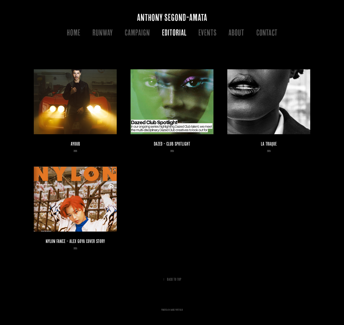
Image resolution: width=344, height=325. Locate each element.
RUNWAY (102, 32)
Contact (266, 32)
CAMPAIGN (137, 32)
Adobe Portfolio (176, 309)
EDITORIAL (174, 32)
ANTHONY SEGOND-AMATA (172, 17)
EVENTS (207, 32)
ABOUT (236, 32)
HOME (73, 32)
